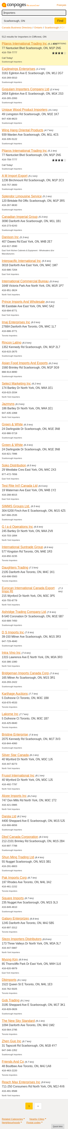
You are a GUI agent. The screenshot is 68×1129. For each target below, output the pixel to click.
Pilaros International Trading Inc (24, 43)
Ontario (38, 27)
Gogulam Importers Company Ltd (25, 89)
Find (60, 21)
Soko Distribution (14, 465)
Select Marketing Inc (16, 383)
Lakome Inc (10, 714)
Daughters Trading (15, 567)
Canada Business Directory (17, 27)
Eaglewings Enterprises (18, 69)
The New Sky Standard (18, 1021)
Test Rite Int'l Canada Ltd (20, 486)
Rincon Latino (11, 342)
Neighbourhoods (11, 1122)
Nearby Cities (36, 1119)
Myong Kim (10, 959)
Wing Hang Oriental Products (22, 130)
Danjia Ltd (9, 816)
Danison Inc (10, 237)
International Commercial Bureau (25, 281)
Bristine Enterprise (15, 734)
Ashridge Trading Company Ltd (24, 612)
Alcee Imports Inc (14, 796)
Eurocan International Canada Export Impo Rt (28, 589)
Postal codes (33, 1122)
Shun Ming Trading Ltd (18, 857)
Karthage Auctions (15, 693)
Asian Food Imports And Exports (25, 363)
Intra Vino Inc (11, 652)
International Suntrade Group (22, 547)
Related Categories (12, 1119)
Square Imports (13, 898)
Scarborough (52, 27)
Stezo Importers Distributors (22, 939)
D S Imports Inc (13, 632)
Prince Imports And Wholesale (23, 302)
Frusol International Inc (18, 775)
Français (61, 5)
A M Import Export (14, 176)
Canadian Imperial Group (20, 217)
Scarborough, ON (14, 20)
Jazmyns (8, 404)
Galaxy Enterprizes (15, 918)
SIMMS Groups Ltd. (16, 506)
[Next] (38, 1106)
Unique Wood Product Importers (25, 109)
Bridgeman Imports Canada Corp (25, 673)
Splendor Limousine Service (22, 196)
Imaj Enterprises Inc (16, 322)
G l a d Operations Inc (17, 527)
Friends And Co (13, 1061)
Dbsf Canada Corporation (20, 837)
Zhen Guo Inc (11, 1041)
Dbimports (9, 980)
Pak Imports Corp (14, 877)
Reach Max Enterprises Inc (21, 1082)
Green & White (12, 424)
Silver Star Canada (15, 755)
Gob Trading (10, 1000)
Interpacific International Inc (21, 261)
